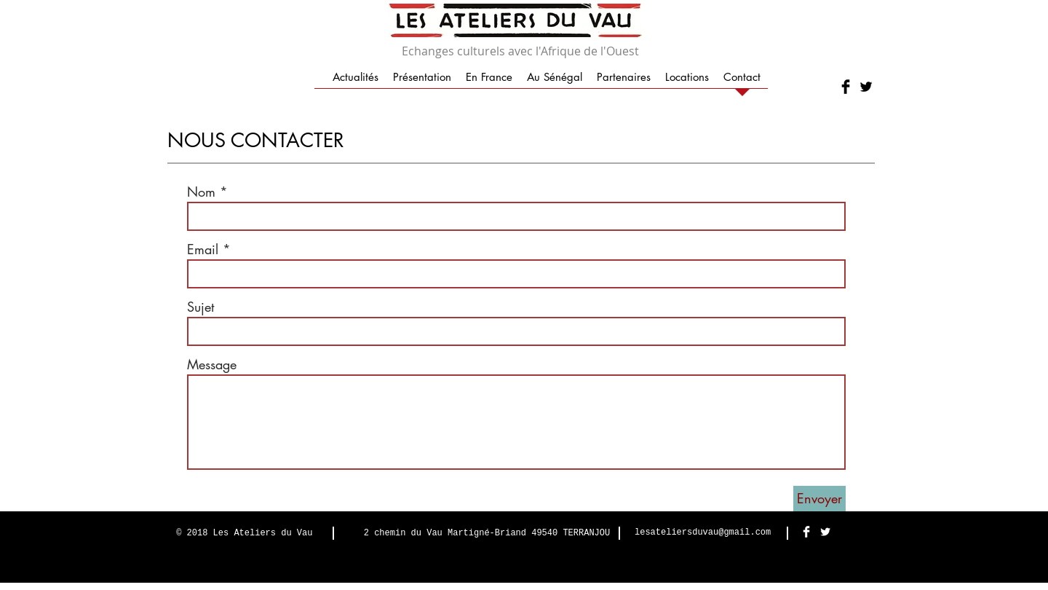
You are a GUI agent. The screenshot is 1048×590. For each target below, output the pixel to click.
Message (212, 364)
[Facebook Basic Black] (845, 86)
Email (202, 249)
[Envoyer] (819, 498)
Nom (201, 191)
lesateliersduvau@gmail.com (703, 532)
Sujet (200, 306)
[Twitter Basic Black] (866, 86)
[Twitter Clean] (825, 532)
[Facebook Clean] (806, 532)
